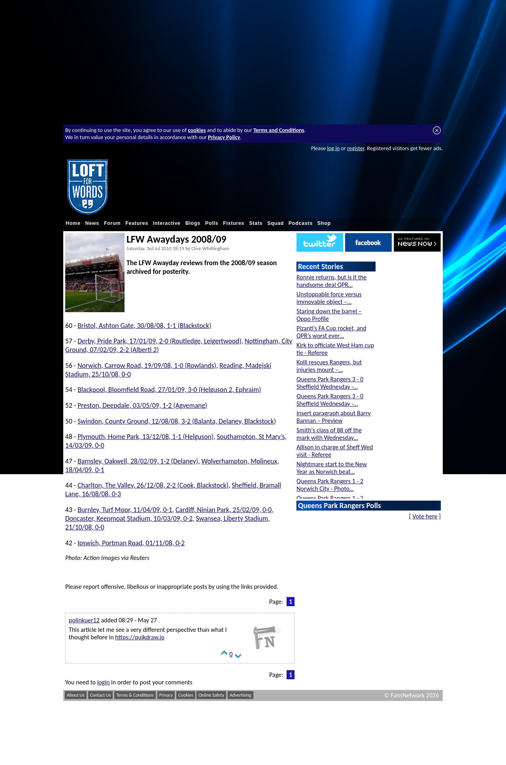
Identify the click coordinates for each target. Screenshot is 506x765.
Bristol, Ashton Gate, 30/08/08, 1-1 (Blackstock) (144, 325)
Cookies (185, 695)
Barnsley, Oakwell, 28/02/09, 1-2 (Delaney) (137, 461)
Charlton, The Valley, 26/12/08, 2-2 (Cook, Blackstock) (152, 485)
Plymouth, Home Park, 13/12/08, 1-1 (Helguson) (145, 436)
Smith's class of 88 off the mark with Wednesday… (329, 433)
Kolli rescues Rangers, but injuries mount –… (329, 365)
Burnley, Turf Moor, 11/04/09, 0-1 (124, 509)
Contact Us (100, 695)
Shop (324, 223)
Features (136, 223)
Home (73, 223)
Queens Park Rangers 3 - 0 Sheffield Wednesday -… (329, 382)
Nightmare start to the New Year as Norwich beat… (331, 467)
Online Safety (211, 695)
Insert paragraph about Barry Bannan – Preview (333, 416)
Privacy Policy (224, 137)
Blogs (192, 223)
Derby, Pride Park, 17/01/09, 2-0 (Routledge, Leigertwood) (159, 341)
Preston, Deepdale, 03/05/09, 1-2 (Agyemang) (142, 405)
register (355, 148)
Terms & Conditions (135, 695)
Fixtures (233, 223)
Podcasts (301, 223)
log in (333, 148)
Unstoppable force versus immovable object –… (328, 297)
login (103, 682)
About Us (76, 695)
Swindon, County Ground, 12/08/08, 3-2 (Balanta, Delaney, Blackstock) (176, 421)
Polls (211, 223)
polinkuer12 (84, 620)
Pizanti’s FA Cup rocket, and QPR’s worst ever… (331, 331)
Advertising (240, 695)
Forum (112, 223)
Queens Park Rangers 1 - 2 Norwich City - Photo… (329, 484)
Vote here (424, 516)
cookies (197, 130)
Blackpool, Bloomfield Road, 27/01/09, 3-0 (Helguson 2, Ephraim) (169, 389)
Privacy (166, 695)
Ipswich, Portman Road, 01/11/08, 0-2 (131, 543)
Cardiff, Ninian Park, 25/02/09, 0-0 (224, 509)
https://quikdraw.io (139, 637)
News (92, 223)
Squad (275, 223)
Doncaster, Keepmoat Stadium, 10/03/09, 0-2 (129, 518)
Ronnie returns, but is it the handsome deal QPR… (331, 280)
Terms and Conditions (278, 130)
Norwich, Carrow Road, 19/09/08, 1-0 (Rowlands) (146, 365)
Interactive (167, 223)
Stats (255, 223)
